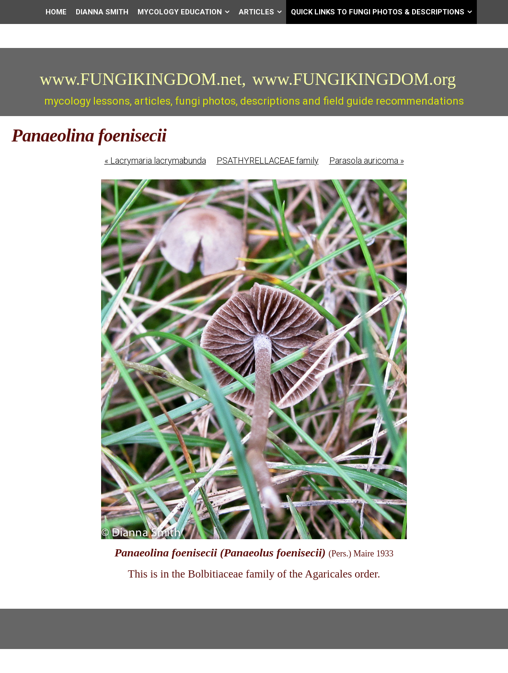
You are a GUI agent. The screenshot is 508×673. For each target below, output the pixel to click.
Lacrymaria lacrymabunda (155, 160)
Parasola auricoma (366, 160)
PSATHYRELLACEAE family (268, 160)
